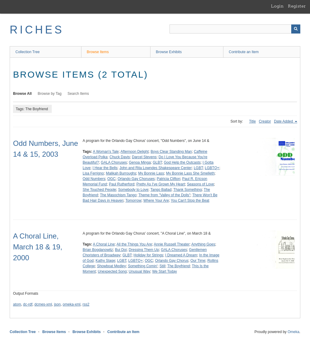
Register (297, 6)
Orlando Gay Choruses (136, 179)
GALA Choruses (114, 162)
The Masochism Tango (118, 195)
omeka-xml (72, 304)
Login (277, 6)
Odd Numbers (94, 179)
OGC (111, 179)
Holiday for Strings (148, 255)
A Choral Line (104, 244)
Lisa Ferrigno (93, 173)
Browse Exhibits (169, 52)
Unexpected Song (112, 271)
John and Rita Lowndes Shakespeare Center (155, 168)
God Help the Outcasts (182, 162)
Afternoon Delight (134, 151)
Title (252, 121)
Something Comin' (142, 266)
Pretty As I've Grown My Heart (160, 184)
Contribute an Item (244, 52)
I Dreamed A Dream (181, 255)
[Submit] (295, 29)
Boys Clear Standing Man (171, 151)
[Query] (235, 29)
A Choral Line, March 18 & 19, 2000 (37, 247)
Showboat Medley (111, 266)
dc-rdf (27, 304)
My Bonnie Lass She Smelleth (190, 173)
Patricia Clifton (168, 179)
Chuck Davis (120, 157)
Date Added (284, 121)
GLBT (157, 162)
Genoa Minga (140, 162)
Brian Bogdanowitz (98, 250)
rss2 (85, 304)
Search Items (78, 93)
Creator (265, 121)
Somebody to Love (133, 190)
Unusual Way (139, 271)
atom (17, 304)
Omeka (293, 332)
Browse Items (98, 52)
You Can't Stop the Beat (190, 200)
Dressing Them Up (144, 250)
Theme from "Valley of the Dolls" (164, 195)
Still (162, 266)
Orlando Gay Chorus (171, 260)
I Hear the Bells (105, 168)
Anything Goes (203, 244)
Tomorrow (133, 200)
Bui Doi (121, 250)
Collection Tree (27, 52)
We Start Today (164, 271)
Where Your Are (156, 200)
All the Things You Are (134, 244)
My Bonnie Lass (151, 173)
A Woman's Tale (106, 151)
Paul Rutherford (121, 184)
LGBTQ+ (212, 168)
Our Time (197, 260)
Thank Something (187, 190)
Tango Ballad (160, 190)
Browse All (22, 93)
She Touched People (99, 190)
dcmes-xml (43, 304)
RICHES (37, 30)
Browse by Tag (50, 93)
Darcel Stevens (144, 157)
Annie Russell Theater (172, 244)
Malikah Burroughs (121, 173)
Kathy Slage (105, 260)
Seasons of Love (200, 184)
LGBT (198, 168)
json (57, 304)
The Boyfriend (178, 266)
